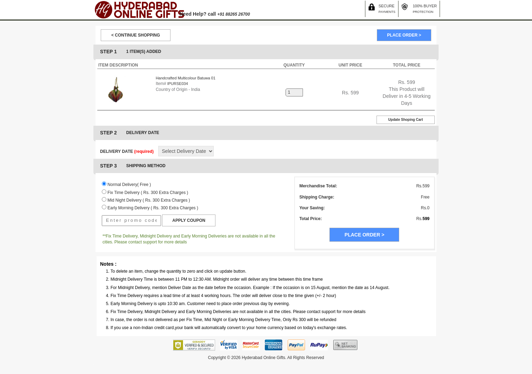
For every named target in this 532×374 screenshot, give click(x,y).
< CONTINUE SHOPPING (135, 35)
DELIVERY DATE (127, 151)
